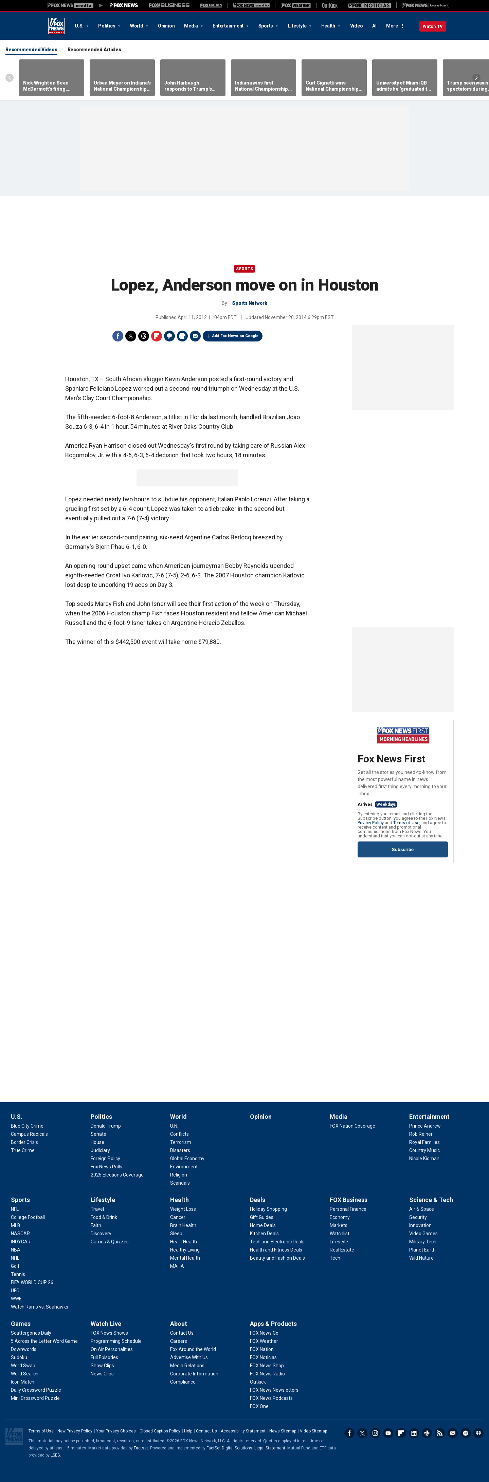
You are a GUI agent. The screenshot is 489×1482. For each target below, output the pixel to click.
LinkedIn (414, 1433)
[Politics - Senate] (98, 1134)
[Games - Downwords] (23, 1349)
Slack (427, 1433)
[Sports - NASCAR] (20, 1233)
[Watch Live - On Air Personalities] (112, 1349)
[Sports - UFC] (15, 1290)
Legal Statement (269, 1448)
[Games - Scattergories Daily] (31, 1333)
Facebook (117, 336)
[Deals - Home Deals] (263, 1225)
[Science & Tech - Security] (418, 1217)
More (392, 26)
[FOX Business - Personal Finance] (348, 1209)
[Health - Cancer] (177, 1217)
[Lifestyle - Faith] (96, 1225)
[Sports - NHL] (15, 1258)
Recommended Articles (94, 49)
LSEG (55, 1455)
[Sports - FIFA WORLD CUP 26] (32, 1282)
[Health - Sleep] (176, 1233)
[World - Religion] (178, 1175)
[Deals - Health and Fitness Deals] (276, 1250)
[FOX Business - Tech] (335, 1258)
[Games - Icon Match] (22, 1382)
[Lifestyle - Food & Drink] (104, 1217)
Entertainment (228, 26)
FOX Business (348, 1199)
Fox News (56, 26)
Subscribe (403, 849)
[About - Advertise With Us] (189, 1357)
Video (356, 26)
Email (195, 336)
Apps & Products (273, 1323)
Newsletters (453, 1433)
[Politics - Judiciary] (100, 1150)
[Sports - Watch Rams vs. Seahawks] (39, 1307)
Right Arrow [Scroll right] (476, 78)
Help (188, 1431)
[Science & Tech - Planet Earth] (422, 1250)
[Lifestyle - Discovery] (101, 1233)
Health (328, 26)
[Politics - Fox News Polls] (106, 1166)
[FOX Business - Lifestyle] (339, 1241)
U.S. (80, 26)
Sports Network (249, 303)
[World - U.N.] (174, 1126)
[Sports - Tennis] (18, 1274)
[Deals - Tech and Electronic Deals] (277, 1241)
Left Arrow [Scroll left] (9, 78)
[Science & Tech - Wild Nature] (421, 1258)
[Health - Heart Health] (183, 1241)
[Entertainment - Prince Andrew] (425, 1126)
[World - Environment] (184, 1166)
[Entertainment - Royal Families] (424, 1142)
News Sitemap (282, 1431)
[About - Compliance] (183, 1382)
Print (182, 336)
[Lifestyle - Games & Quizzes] (110, 1241)
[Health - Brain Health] (183, 1225)
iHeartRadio (478, 1433)
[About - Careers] (178, 1341)
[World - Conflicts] (179, 1134)
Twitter (130, 336)
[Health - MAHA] (177, 1266)
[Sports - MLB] (15, 1225)
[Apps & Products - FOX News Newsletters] (274, 1390)
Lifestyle (298, 26)
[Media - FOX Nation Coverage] (352, 1126)
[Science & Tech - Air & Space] (421, 1209)
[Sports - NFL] (15, 1209)
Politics (107, 26)
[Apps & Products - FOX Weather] (264, 1341)
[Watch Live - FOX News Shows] (109, 1333)
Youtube (388, 1433)
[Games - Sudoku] (19, 1357)
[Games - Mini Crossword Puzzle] (35, 1398)
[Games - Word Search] (24, 1373)
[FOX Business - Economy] (340, 1217)
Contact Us (206, 1431)
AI (374, 26)
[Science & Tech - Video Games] (423, 1233)
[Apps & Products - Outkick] (258, 1382)
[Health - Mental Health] (185, 1258)
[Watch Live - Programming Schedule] (116, 1341)
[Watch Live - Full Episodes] (104, 1357)
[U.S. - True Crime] (23, 1150)
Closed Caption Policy (160, 1431)
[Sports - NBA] (15, 1250)
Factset (141, 1448)
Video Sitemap (313, 1431)
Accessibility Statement (243, 1431)
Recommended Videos (31, 49)
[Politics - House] (97, 1142)
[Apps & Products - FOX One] (259, 1406)
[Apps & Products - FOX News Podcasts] (271, 1398)
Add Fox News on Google (235, 336)
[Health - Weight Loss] (183, 1209)
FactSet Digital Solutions (229, 1448)
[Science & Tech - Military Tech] (422, 1241)
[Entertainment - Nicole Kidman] (424, 1158)
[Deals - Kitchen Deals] (264, 1233)
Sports (266, 26)
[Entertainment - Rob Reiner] (421, 1134)
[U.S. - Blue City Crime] (27, 1126)
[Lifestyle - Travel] (97, 1209)
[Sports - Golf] (15, 1266)
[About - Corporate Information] (194, 1373)
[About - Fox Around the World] (193, 1349)
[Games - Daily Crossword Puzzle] (36, 1390)
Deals (257, 1199)
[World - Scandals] (180, 1183)
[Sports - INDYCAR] (21, 1241)
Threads (143, 336)
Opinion (166, 26)
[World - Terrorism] (180, 1142)
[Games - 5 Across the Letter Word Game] (44, 1341)
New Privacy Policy (74, 1431)
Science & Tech (431, 1199)
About (178, 1323)
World (137, 26)
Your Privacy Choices (116, 1431)
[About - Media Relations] (187, 1365)
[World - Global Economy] (187, 1158)
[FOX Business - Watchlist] (339, 1233)
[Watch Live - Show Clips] (102, 1365)
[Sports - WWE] (16, 1298)
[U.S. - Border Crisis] (24, 1142)
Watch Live (106, 1323)
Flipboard (156, 336)
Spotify (465, 1433)
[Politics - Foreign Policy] (105, 1158)
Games (21, 1323)
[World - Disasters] (180, 1150)
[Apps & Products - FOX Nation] (262, 1349)
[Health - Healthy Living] (185, 1250)
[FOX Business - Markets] (338, 1225)
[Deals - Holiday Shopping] (268, 1209)
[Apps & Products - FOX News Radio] (267, 1373)
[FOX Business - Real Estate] (342, 1250)
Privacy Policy (371, 822)
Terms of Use (406, 822)
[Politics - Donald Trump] (106, 1126)
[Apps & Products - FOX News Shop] (267, 1365)
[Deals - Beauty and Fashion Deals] (277, 1258)
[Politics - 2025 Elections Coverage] (117, 1175)
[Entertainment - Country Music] (424, 1150)
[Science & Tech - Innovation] (420, 1225)
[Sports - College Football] (28, 1217)
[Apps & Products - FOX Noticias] (263, 1357)
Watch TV (433, 26)
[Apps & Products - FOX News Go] (264, 1333)
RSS (440, 1433)
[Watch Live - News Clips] (102, 1373)
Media (191, 26)
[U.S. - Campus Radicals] (29, 1134)
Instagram (375, 1433)
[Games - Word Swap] (23, 1365)
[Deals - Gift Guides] (261, 1217)
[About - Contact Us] (182, 1333)
